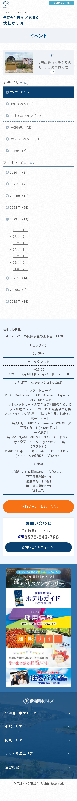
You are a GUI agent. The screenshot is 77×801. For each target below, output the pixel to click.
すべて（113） (20, 92)
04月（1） (20, 249)
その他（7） (19, 150)
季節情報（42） (21, 127)
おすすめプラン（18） (26, 115)
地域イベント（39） (25, 104)
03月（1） (20, 256)
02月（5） (20, 262)
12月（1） (20, 229)
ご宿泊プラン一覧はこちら (37, 506)
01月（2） (20, 269)
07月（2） (20, 236)
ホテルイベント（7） (25, 139)
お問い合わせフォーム (37, 547)
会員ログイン (60, 3)
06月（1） (20, 243)
